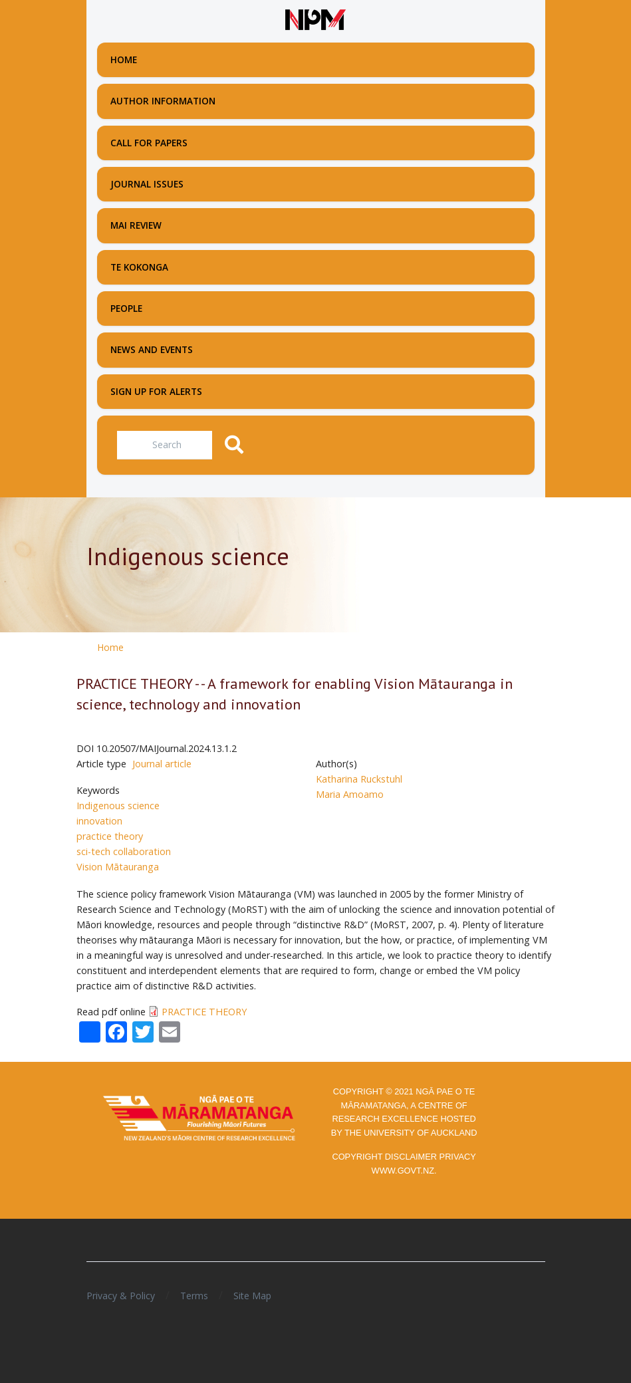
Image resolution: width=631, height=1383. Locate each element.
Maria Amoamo (350, 794)
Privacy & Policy (120, 1295)
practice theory (109, 836)
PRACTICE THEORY (204, 1011)
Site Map (252, 1295)
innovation (99, 821)
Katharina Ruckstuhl (359, 779)
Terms (194, 1295)
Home (110, 647)
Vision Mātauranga (117, 866)
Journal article (161, 763)
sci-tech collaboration (123, 851)
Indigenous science (118, 805)
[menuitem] (315, 60)
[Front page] (316, 20)
